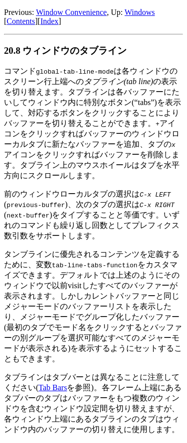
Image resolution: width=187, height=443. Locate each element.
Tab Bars (52, 387)
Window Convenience (71, 12)
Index (49, 21)
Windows (140, 12)
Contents (20, 21)
